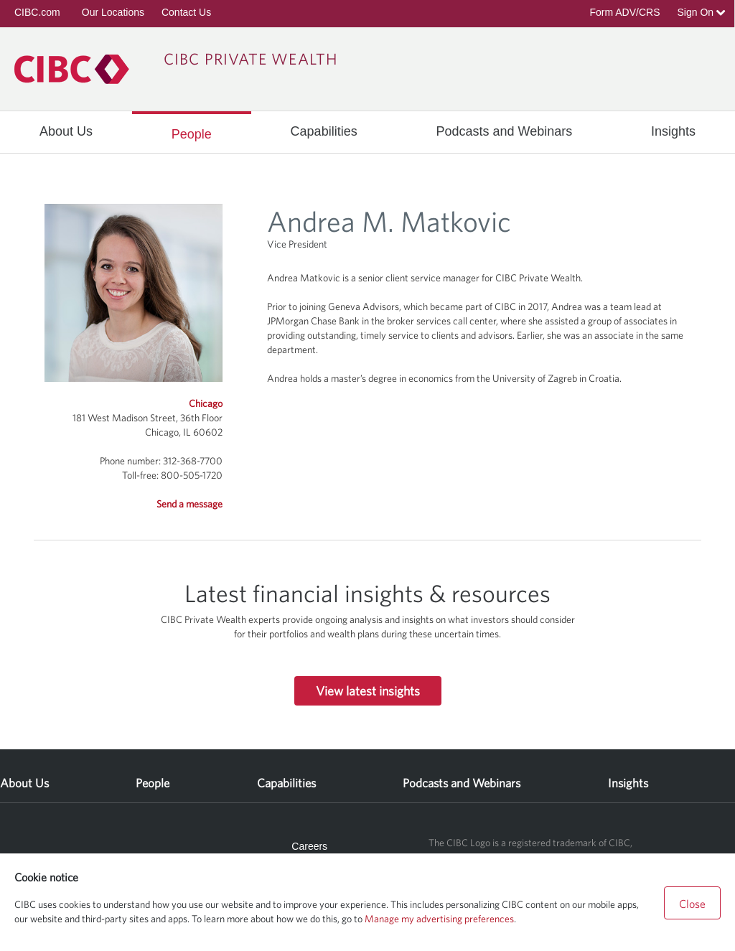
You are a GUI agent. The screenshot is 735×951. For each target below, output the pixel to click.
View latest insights (368, 690)
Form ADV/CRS (624, 12)
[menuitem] (66, 131)
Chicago (206, 403)
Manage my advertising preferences (439, 918)
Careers (309, 846)
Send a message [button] (189, 504)
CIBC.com (37, 12)
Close (692, 903)
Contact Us (186, 12)
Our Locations (113, 12)
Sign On (702, 12)
